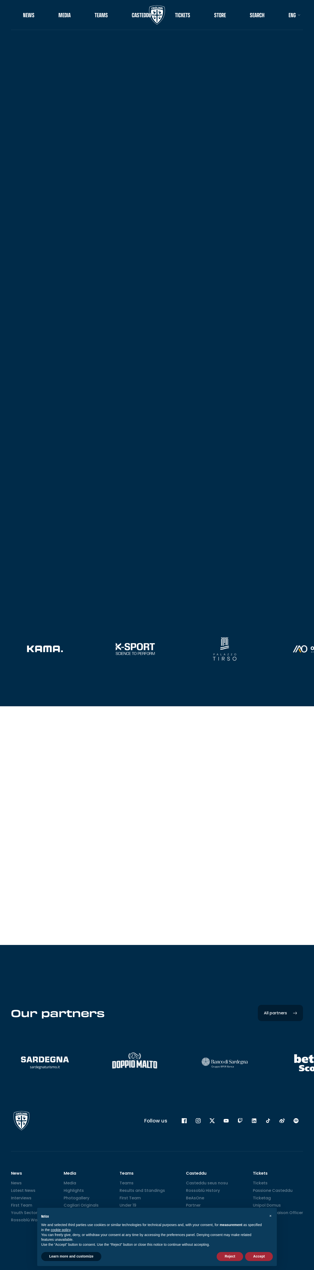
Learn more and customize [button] (71, 1256)
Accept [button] (259, 1256)
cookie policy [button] (60, 1230)
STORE (220, 15)
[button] (270, 1216)
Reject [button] (230, 1256)
